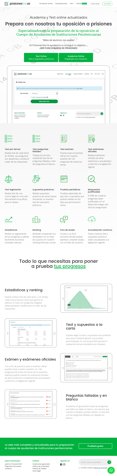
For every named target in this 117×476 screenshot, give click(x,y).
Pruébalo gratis (95, 446)
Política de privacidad (41, 466)
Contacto (8, 468)
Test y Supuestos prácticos (41, 57)
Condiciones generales (41, 464)
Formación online (46, 3)
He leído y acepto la (93, 468)
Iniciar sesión (95, 4)
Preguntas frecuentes (13, 466)
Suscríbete (107, 4)
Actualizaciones (61, 3)
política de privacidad (100, 468)
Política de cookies (40, 468)
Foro (71, 3)
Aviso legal (37, 471)
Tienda (81, 3)
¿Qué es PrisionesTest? (13, 464)
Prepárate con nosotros (76, 57)
